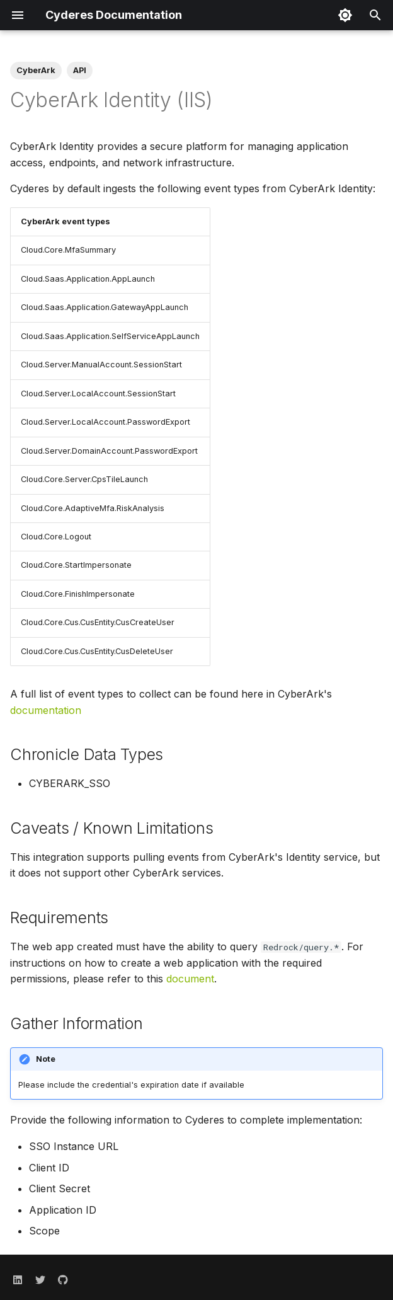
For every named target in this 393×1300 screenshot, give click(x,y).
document (190, 978)
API (79, 70)
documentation (45, 710)
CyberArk (35, 70)
